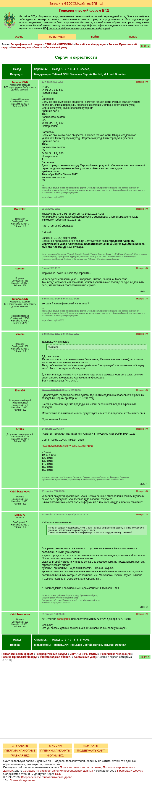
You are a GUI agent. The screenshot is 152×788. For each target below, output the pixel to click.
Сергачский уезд (56, 47)
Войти (95, 37)
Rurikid (97, 74)
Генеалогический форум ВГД (84, 10)
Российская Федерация (90, 44)
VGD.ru (19, 37)
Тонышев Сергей (81, 74)
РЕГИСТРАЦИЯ (57, 37)
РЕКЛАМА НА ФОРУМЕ (19, 750)
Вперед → (16, 74)
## (147, 82)
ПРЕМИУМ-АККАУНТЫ (55, 750)
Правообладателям (22, 780)
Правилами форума (130, 770)
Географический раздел (26, 44)
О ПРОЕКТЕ (20, 745)
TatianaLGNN (60, 74)
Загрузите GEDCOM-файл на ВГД (73, 3)
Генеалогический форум (17, 653)
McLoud (108, 74)
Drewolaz (20, 209)
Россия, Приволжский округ (19, 656)
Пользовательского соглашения (80, 767)
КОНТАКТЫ (91, 745)
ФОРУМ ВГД (55, 755)
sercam (19, 268)
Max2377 (20, 514)
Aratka (20, 429)
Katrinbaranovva (20, 491)
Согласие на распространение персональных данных (58, 770)
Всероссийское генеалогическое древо (46, 777)
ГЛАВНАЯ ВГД (20, 755)
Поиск (133, 37)
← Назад (15, 69)
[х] (101, 3)
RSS (58, 773)
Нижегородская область (27, 47)
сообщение (64, 618)
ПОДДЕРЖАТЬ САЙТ (91, 750)
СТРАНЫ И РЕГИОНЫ (59, 44)
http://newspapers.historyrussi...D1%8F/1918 (68, 445)
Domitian (120, 74)
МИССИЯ (55, 745)
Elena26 (20, 390)
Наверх (140, 82)
